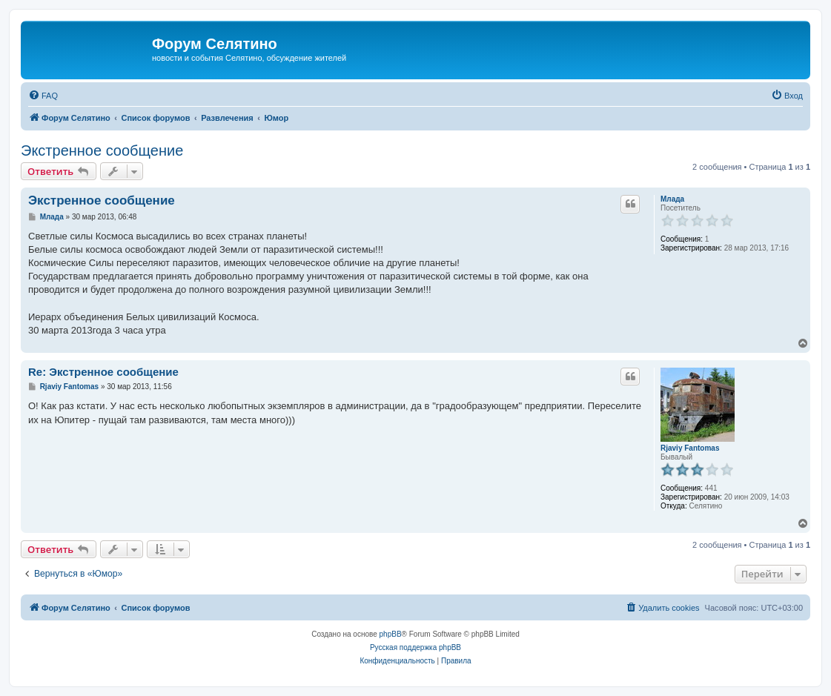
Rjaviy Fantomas (690, 448)
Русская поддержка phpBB (415, 647)
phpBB (391, 634)
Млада (672, 199)
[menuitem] (43, 96)
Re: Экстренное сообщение (103, 371)
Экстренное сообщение (102, 150)
